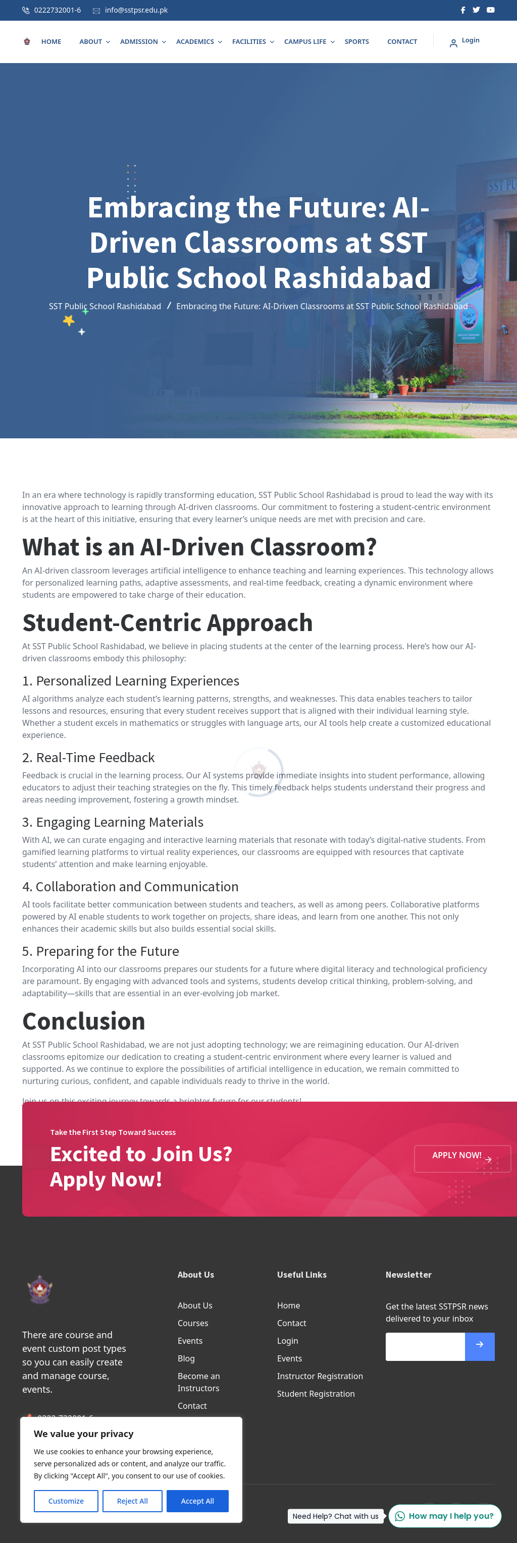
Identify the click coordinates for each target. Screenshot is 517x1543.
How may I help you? (441, 1516)
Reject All (132, 1501)
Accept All (197, 1501)
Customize (66, 1501)
